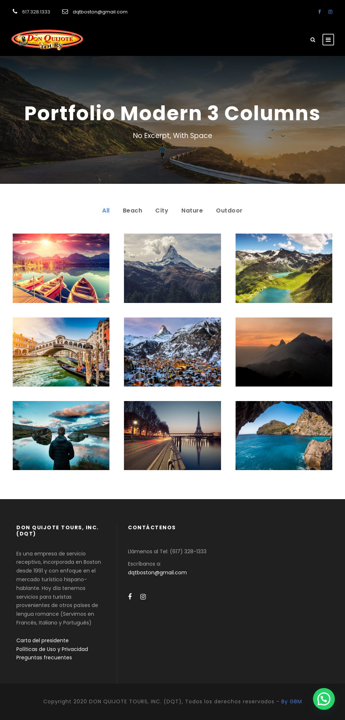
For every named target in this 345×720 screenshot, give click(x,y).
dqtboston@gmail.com (100, 11)
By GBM (291, 701)
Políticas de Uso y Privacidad (52, 649)
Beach (133, 210)
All (106, 210)
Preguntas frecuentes (44, 657)
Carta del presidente (42, 640)
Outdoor (229, 210)
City (161, 210)
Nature (192, 210)
